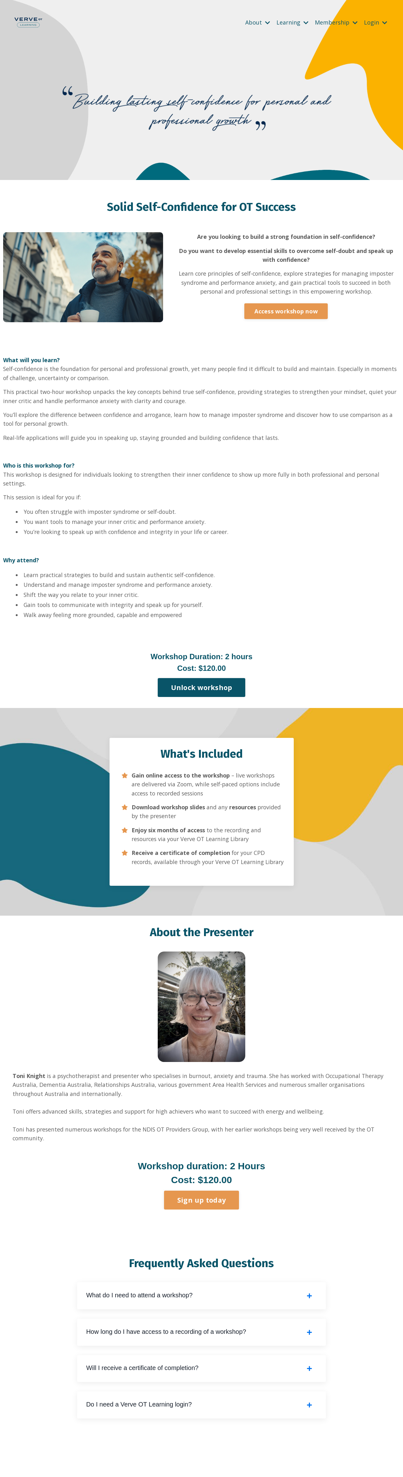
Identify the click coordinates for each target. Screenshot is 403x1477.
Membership (336, 22)
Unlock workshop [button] (201, 693)
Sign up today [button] (201, 1218)
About (257, 22)
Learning (292, 22)
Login (375, 22)
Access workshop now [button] (286, 312)
